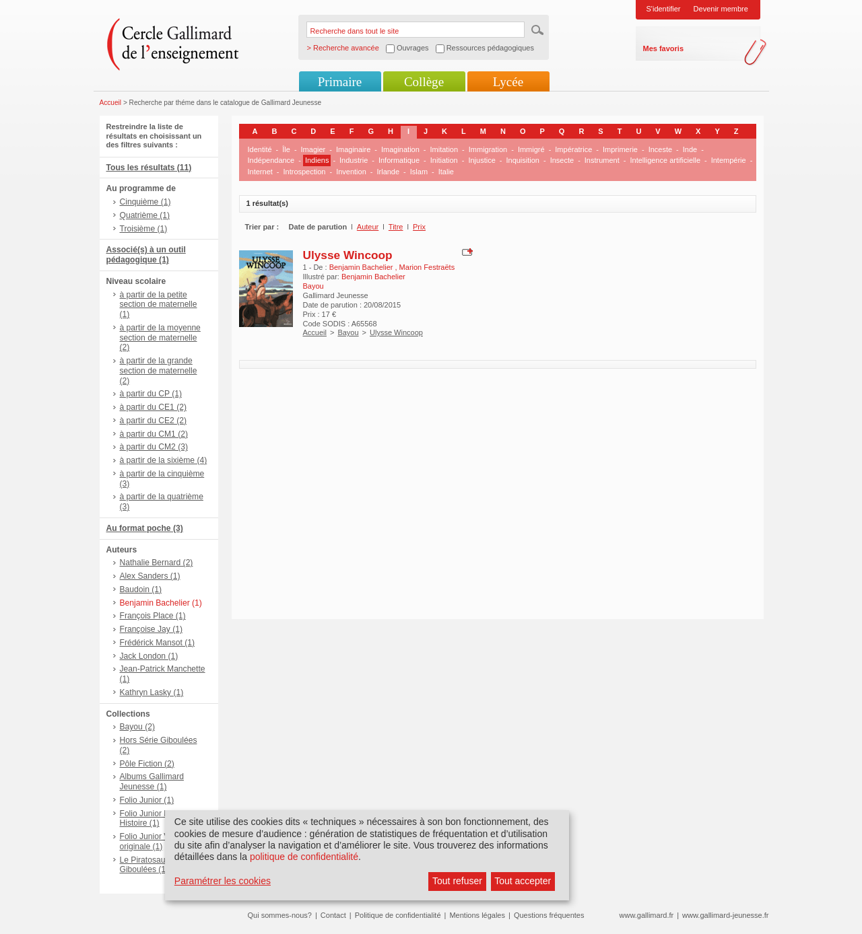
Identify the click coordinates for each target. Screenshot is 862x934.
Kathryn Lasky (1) (152, 692)
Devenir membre (721, 9)
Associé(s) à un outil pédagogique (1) (146, 254)
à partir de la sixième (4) (163, 460)
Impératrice (573, 149)
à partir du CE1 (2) (153, 407)
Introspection (304, 172)
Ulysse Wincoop (348, 255)
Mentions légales (477, 915)
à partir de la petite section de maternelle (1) (158, 305)
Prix (419, 227)
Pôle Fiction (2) (147, 763)
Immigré (531, 149)
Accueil (111, 102)
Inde (690, 149)
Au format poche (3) (144, 528)
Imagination (400, 149)
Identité (260, 149)
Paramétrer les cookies (222, 880)
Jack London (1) (149, 656)
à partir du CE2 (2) (153, 420)
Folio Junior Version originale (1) (155, 841)
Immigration (488, 149)
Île (286, 149)
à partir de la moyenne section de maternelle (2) (160, 338)
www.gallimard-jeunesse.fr (725, 915)
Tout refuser (457, 880)
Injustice (481, 160)
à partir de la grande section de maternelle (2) (158, 371)
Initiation (444, 160)
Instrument (602, 160)
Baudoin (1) (141, 589)
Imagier (313, 149)
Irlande (387, 172)
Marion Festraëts (427, 267)
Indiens (317, 160)
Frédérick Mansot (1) (157, 642)
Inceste (660, 149)
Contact (333, 915)
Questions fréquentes (549, 915)
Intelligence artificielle (665, 160)
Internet (260, 172)
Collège (424, 82)
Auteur (367, 227)
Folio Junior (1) (147, 800)
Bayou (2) (137, 726)
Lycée (508, 82)
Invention (351, 172)
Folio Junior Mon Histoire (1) (150, 818)
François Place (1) (153, 615)
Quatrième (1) (145, 215)
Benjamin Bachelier (362, 267)
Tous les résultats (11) (149, 167)
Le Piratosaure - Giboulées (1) (149, 865)
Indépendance (271, 160)
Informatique (399, 160)
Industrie (353, 160)
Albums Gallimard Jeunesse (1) (152, 781)
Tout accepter (522, 880)
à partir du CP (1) (151, 393)
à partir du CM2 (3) (154, 447)
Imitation (444, 149)
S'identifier (663, 9)
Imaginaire (353, 149)
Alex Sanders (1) (150, 576)
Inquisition (522, 160)
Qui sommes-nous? (280, 915)
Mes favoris (663, 48)
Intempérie (728, 160)
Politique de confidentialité (398, 915)
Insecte (562, 160)
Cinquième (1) (145, 202)
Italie (446, 172)
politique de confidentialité (304, 856)
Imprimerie (620, 149)
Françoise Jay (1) (151, 629)
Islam (419, 172)
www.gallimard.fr (647, 915)
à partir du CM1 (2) (154, 434)
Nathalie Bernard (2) (156, 562)
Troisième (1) (144, 229)
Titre (396, 227)
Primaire (340, 82)
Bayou (347, 332)
